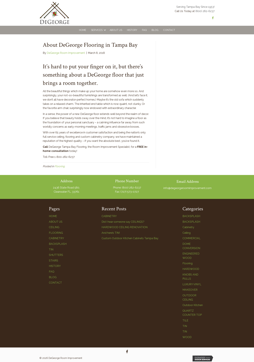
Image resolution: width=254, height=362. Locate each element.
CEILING (54, 227)
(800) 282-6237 (205, 11)
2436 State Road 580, (66, 187)
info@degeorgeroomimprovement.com (187, 188)
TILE (185, 320)
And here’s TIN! (111, 232)
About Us (116, 30)
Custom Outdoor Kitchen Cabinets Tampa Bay (130, 238)
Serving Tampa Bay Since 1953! (195, 6)
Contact (169, 30)
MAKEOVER (190, 289)
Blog (155, 30)
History (132, 30)
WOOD (187, 337)
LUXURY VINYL (191, 284)
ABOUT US (55, 221)
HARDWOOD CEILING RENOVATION (124, 227)
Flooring (60, 166)
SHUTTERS (56, 255)
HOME (53, 216)
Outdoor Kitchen (192, 305)
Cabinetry (188, 227)
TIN (51, 249)
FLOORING (56, 232)
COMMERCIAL (191, 238)
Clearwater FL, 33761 (66, 191)
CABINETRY (56, 238)
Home (82, 30)
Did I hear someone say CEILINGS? (123, 221)
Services (97, 30)
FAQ (144, 30)
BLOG (52, 277)
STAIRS (53, 260)
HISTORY (55, 266)
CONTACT (55, 282)
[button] (127, 351)
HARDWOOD (190, 269)
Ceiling (186, 232)
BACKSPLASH (58, 243)
